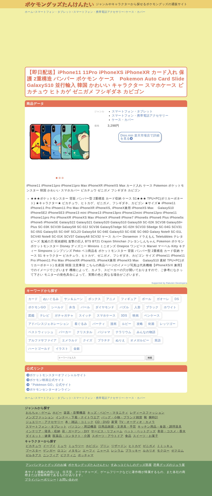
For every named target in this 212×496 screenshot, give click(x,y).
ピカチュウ (33, 446)
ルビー (126, 323)
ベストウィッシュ (40, 332)
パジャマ (104, 332)
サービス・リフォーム (107, 431)
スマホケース (106, 315)
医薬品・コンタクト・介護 (71, 436)
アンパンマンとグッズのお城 (46, 465)
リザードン (119, 446)
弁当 (72, 307)
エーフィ (89, 450)
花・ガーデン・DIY (75, 431)
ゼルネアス (33, 455)
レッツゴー (168, 323)
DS (177, 299)
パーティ (98, 323)
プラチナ (104, 340)
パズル (124, 307)
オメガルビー (139, 340)
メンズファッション (40, 417)
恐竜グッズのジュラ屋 (169, 465)
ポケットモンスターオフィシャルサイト (56, 375)
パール (85, 307)
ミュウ (62, 446)
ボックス (94, 299)
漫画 (113, 323)
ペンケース (152, 315)
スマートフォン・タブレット (53, 11)
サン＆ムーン (73, 299)
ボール (146, 299)
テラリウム (123, 332)
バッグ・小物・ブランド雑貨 (121, 417)
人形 (137, 307)
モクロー (163, 450)
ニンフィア (51, 455)
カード (33, 299)
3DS (124, 315)
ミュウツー (76, 446)
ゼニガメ (149, 446)
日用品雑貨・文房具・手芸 (117, 426)
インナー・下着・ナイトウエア (78, 417)
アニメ (111, 299)
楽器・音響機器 (75, 412)
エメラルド (70, 340)
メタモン (74, 450)
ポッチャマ (86, 455)
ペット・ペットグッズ (140, 431)
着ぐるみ (81, 323)
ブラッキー (133, 450)
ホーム (29, 11)
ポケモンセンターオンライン (48, 389)
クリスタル (84, 332)
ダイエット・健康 (38, 436)
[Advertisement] (106, 40)
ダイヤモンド (104, 307)
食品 (128, 436)
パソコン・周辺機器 (82, 426)
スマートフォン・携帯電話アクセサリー (98, 11)
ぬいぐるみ (51, 299)
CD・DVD (102, 422)
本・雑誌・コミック (79, 422)
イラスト (62, 348)
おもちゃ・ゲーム (38, 412)
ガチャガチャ (64, 315)
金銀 (77, 348)
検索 (150, 357)
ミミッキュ (165, 446)
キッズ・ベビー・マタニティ (107, 412)
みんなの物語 (146, 332)
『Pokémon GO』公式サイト (48, 384)
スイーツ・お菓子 (145, 436)
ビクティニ (68, 455)
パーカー (65, 332)
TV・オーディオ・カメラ (137, 422)
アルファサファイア (42, 340)
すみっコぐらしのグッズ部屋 (131, 465)
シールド (57, 307)
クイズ (87, 340)
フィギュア (129, 299)
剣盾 (151, 323)
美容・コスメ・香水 (171, 431)
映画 (135, 315)
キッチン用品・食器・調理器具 (160, 426)
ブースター (33, 450)
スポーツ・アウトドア (107, 436)
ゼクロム (177, 450)
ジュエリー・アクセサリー (44, 422)
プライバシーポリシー (40, 479)
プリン (104, 446)
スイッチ (85, 315)
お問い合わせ (68, 479)
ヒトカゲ (135, 446)
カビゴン (92, 446)
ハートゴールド (39, 348)
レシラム (117, 450)
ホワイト (170, 307)
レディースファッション (147, 412)
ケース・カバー (135, 11)
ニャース (103, 450)
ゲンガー (49, 450)
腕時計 (153, 417)
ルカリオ (149, 450)
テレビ (44, 315)
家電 (114, 422)
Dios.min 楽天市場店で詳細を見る (139, 137)
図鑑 (31, 315)
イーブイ (49, 446)
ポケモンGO (37, 307)
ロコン (62, 450)
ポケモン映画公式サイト (45, 380)
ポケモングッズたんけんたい (59, 4)
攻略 (140, 323)
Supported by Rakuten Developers (169, 283)
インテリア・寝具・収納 (43, 431)
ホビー (57, 412)
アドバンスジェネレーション (48, 323)
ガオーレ (163, 299)
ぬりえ (120, 340)
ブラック (152, 307)
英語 (158, 340)
